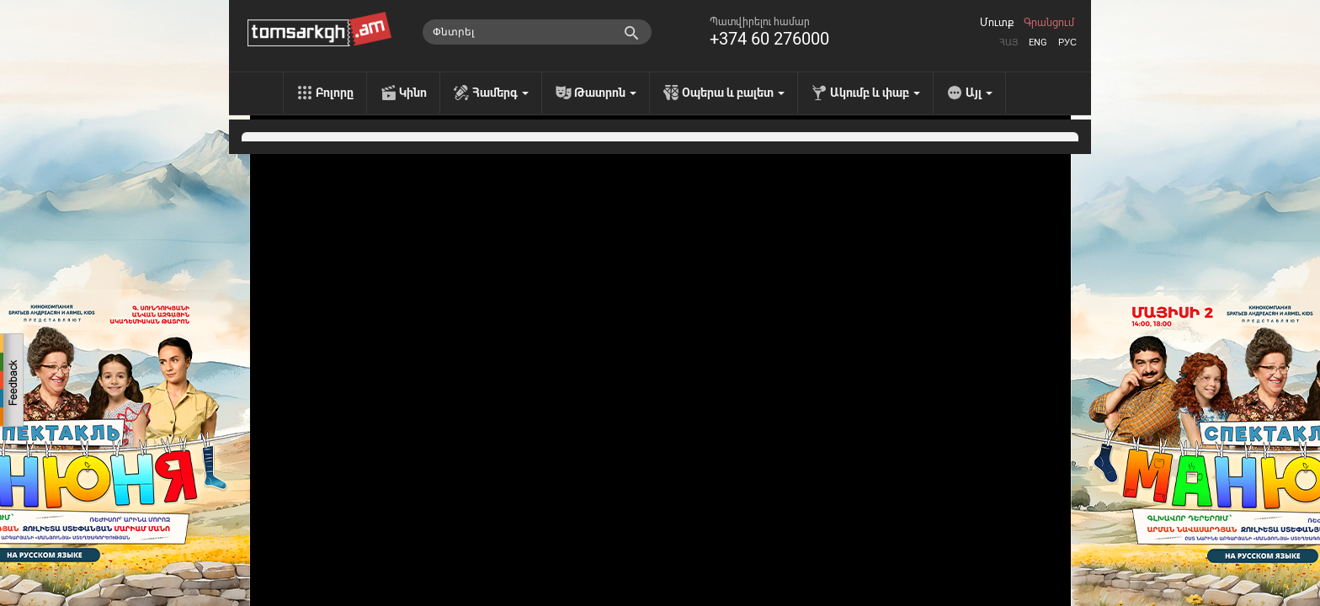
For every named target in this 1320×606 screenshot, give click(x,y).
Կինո (413, 92)
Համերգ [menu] (500, 92)
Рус (1067, 42)
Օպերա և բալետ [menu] (733, 92)
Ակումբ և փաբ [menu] (875, 92)
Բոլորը (335, 92)
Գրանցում (1049, 22)
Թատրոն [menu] (605, 92)
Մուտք (997, 22)
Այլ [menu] (979, 92)
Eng (1038, 42)
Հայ (1008, 42)
